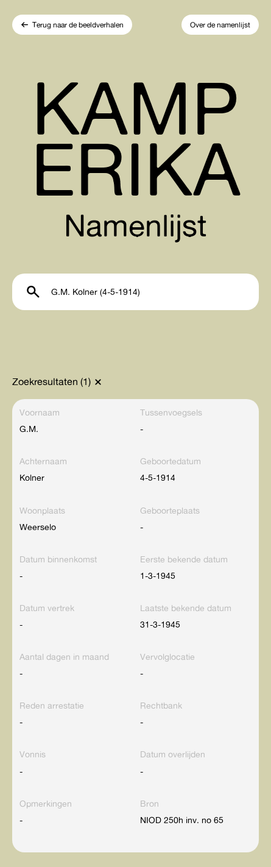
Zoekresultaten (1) (51, 381)
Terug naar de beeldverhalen (78, 24)
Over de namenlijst (220, 24)
